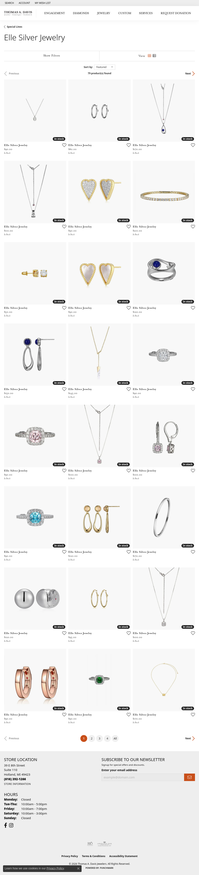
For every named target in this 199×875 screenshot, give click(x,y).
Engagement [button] (54, 13)
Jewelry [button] (103, 13)
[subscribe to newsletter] (189, 777)
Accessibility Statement (123, 856)
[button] (9, 3)
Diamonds (81, 13)
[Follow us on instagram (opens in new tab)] (11, 825)
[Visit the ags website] (104, 844)
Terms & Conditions (93, 856)
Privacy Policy (69, 856)
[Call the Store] (15, 779)
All (115, 738)
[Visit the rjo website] (90, 844)
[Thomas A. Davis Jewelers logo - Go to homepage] (19, 13)
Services (146, 13)
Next (188, 73)
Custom (124, 13)
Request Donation (176, 13)
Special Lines (14, 26)
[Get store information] (17, 784)
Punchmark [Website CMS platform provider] (107, 868)
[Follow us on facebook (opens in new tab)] (5, 825)
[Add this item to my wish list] (63, 145)
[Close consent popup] (78, 868)
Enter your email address (119, 770)
